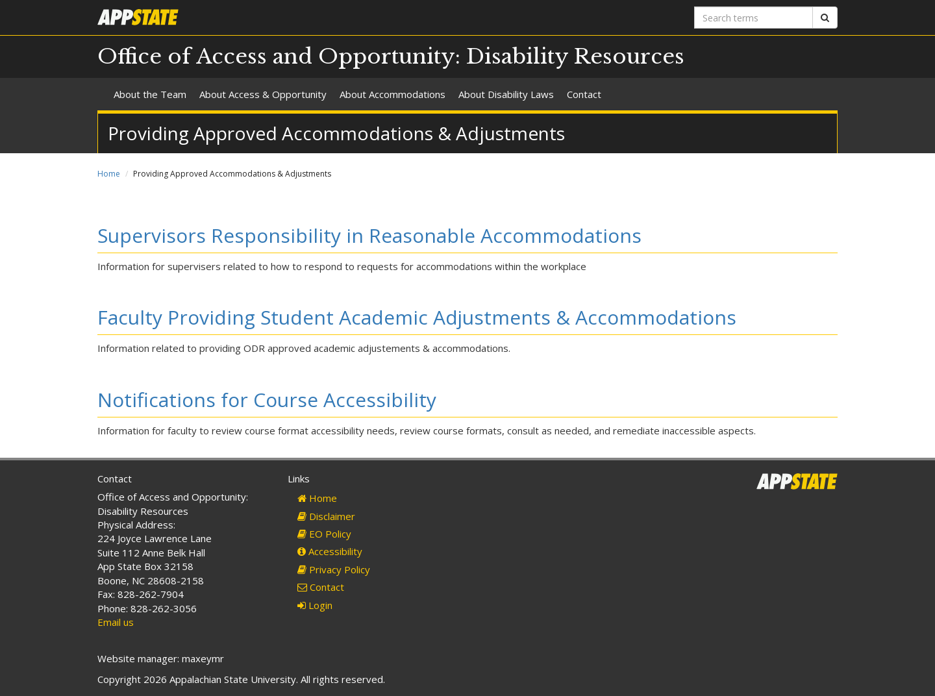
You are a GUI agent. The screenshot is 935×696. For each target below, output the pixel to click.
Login (314, 605)
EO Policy (324, 533)
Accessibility (329, 551)
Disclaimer (326, 516)
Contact (584, 94)
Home (108, 173)
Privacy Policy (333, 569)
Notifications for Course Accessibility (266, 399)
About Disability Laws (506, 94)
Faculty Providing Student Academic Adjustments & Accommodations (416, 317)
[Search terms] (753, 17)
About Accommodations (392, 94)
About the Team (150, 94)
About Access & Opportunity (263, 94)
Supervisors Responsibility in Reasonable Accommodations (369, 235)
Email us (115, 621)
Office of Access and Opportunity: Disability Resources (390, 56)
